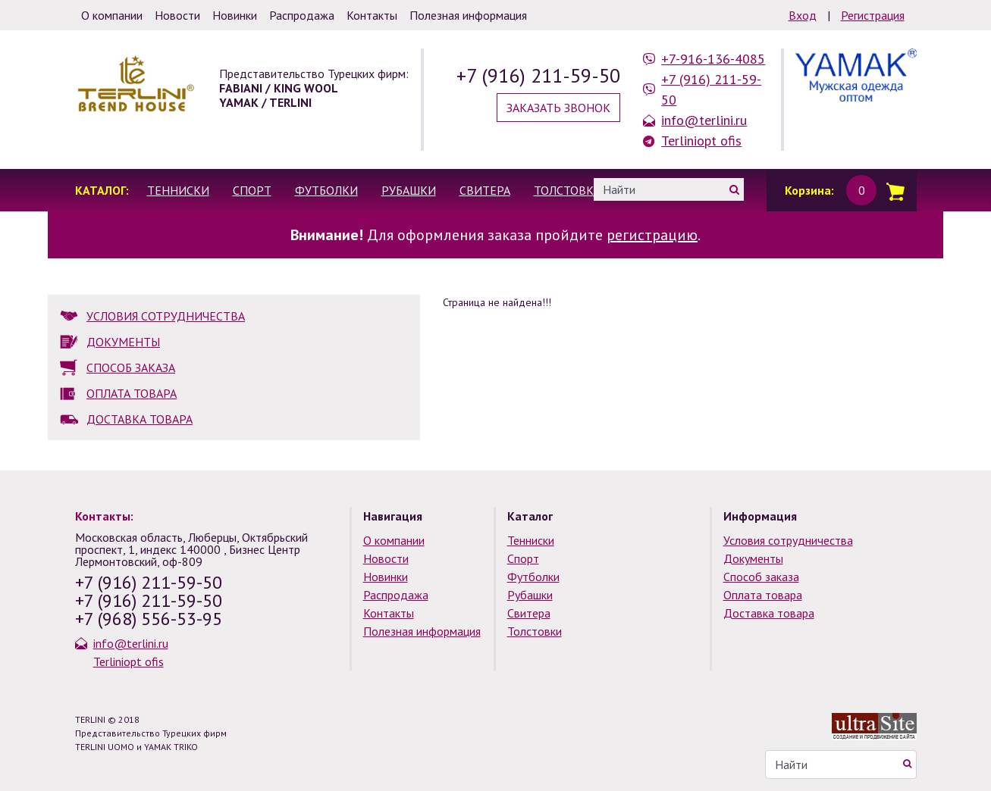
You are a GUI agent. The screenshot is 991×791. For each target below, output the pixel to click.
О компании (394, 540)
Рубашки (408, 190)
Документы (753, 558)
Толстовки (568, 190)
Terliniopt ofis (701, 140)
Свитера (484, 190)
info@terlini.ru (704, 120)
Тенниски (178, 190)
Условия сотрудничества (788, 540)
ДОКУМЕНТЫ (123, 341)
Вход (803, 15)
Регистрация (873, 15)
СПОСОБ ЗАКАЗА (130, 367)
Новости (386, 558)
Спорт (252, 190)
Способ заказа (761, 576)
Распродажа (395, 594)
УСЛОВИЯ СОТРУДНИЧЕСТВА (165, 316)
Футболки (326, 190)
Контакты (388, 613)
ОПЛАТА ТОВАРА (131, 393)
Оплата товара (762, 594)
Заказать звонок (558, 107)
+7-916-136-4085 (713, 58)
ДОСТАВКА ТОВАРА (139, 419)
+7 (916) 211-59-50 (538, 75)
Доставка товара (768, 613)
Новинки (385, 576)
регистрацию (652, 235)
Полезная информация (422, 631)
